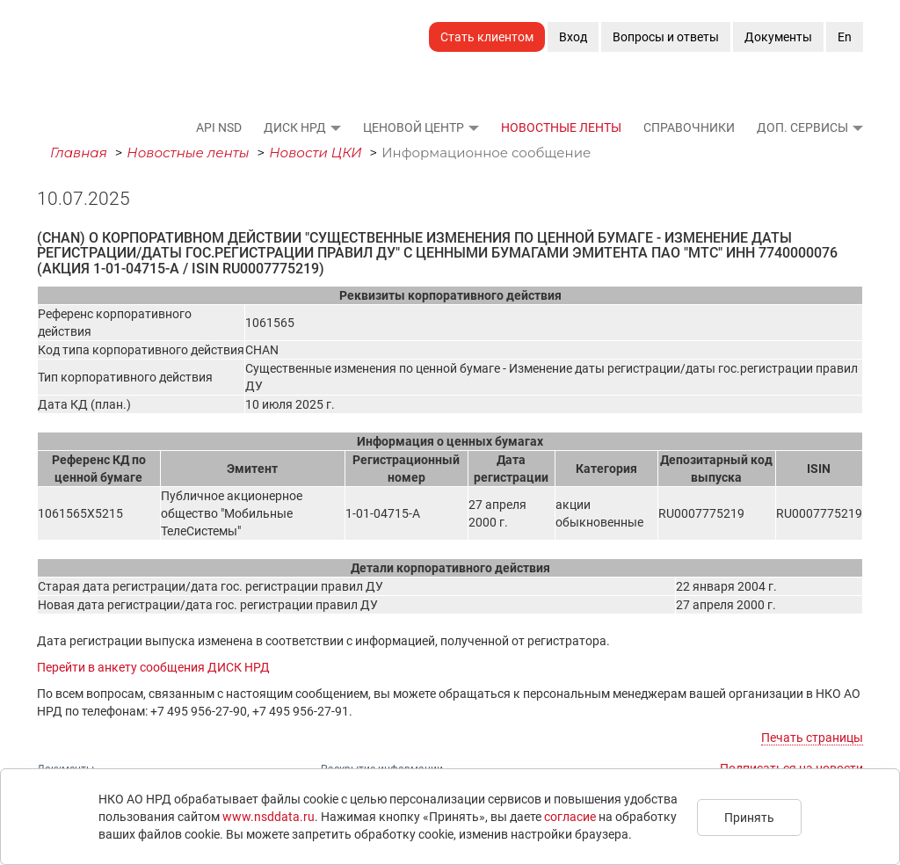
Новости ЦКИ (315, 152)
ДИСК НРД (295, 127)
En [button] (845, 37)
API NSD (219, 127)
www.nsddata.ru (268, 817)
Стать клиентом (486, 37)
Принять (749, 817)
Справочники (689, 127)
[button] (335, 127)
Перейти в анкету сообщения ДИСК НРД (153, 667)
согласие (570, 817)
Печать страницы (812, 738)
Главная (78, 152)
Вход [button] (573, 37)
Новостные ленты (561, 127)
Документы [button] (778, 37)
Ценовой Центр (413, 127)
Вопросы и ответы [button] (666, 37)
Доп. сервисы (802, 127)
